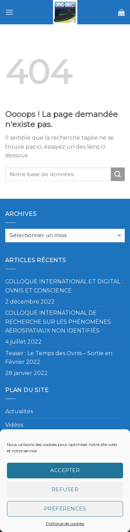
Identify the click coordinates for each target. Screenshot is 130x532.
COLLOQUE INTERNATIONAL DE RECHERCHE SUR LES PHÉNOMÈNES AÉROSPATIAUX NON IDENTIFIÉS (58, 322)
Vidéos (14, 425)
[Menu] (9, 12)
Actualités (19, 411)
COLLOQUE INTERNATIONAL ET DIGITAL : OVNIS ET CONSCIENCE (64, 286)
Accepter (65, 470)
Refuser (65, 489)
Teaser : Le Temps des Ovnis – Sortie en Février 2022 (58, 358)
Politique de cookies (65, 523)
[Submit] (118, 174)
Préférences (65, 508)
